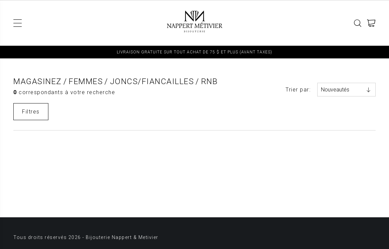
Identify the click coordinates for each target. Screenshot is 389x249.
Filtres (31, 111)
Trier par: (298, 89)
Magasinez (37, 81)
